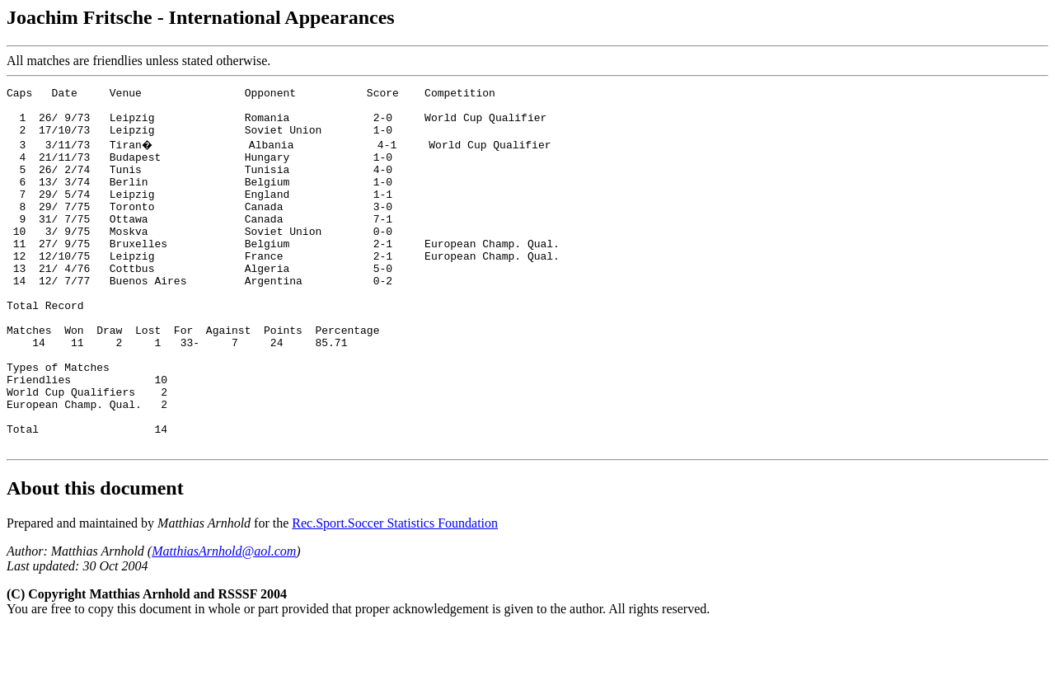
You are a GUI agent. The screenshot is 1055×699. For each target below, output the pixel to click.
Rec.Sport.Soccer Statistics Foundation (395, 592)
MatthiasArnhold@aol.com (224, 620)
